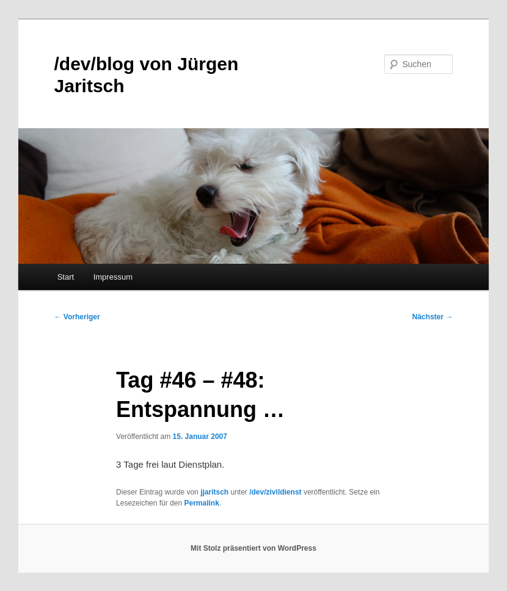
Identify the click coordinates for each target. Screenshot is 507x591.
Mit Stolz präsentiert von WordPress (253, 548)
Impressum (113, 276)
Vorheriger (77, 317)
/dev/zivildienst (275, 492)
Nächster (432, 317)
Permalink (201, 503)
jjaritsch (214, 492)
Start (65, 276)
